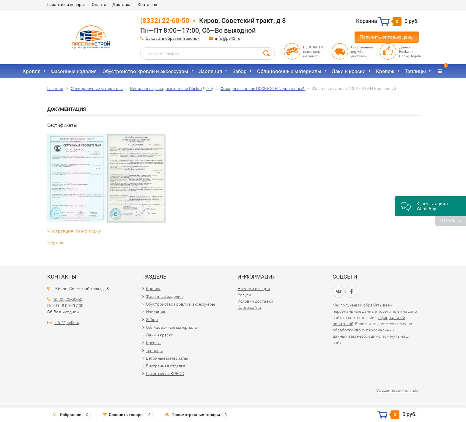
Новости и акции (253, 288)
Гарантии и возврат (66, 4)
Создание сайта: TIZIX (397, 390)
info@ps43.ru (227, 38)
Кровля (31, 71)
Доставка (122, 4)
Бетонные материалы (167, 358)
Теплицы (415, 71)
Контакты (147, 4)
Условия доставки (255, 301)
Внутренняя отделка (165, 365)
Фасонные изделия (74, 71)
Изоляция (210, 71)
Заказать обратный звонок (173, 38)
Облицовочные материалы (289, 71)
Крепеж (385, 71)
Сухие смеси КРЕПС (165, 373)
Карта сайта (249, 307)
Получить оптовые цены (387, 37)
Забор (239, 71)
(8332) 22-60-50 (164, 20)
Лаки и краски (349, 71)
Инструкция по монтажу (74, 231)
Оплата (99, 4)
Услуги (244, 295)
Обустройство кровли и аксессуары (145, 71)
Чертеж (55, 243)
